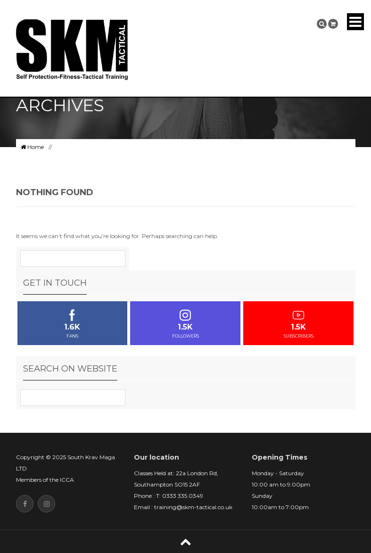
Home (32, 146)
